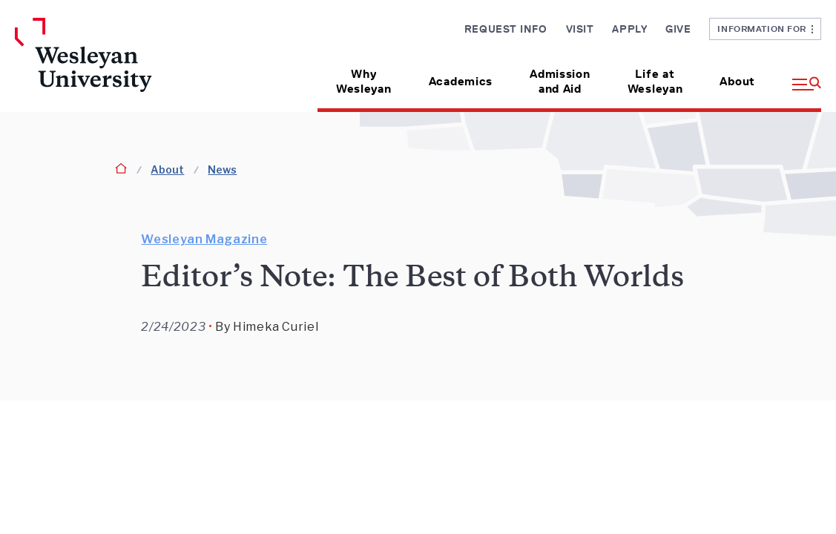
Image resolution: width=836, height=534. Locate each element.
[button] (797, 76)
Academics (461, 81)
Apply (629, 29)
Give (678, 29)
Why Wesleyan (364, 81)
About (737, 81)
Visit (580, 29)
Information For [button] (765, 28)
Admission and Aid (560, 81)
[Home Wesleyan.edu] (108, 65)
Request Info (505, 29)
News (222, 169)
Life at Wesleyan (655, 81)
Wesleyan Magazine (204, 239)
